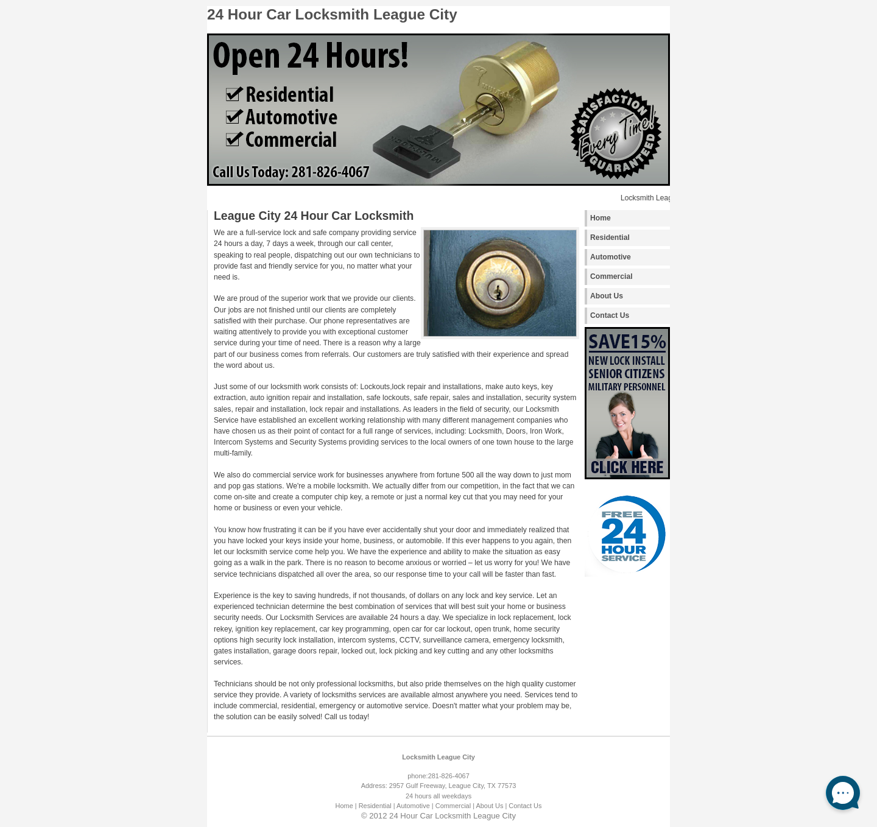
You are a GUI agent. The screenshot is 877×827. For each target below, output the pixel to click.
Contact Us (609, 315)
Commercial (611, 276)
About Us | (491, 805)
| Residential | (375, 805)
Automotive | (415, 805)
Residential (610, 237)
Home (600, 218)
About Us (606, 296)
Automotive (610, 257)
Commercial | (454, 805)
